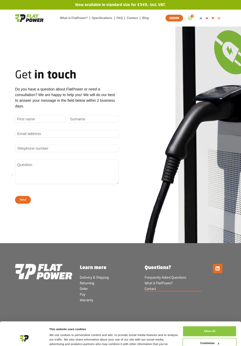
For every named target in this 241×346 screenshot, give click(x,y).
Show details (58, 338)
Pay (82, 294)
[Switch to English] (207, 18)
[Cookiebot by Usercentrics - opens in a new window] (24, 338)
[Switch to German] (213, 18)
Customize (209, 322)
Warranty (86, 300)
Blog (145, 18)
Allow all (209, 310)
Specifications (102, 18)
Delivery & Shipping (94, 277)
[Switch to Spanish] (220, 18)
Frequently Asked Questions (165, 277)
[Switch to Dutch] (201, 18)
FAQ (120, 18)
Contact (132, 18)
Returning (87, 283)
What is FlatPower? (74, 18)
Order (84, 289)
